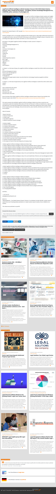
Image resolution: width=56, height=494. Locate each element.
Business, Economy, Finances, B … (12, 259)
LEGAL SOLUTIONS (33, 353)
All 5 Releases (5, 326)
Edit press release (19, 229)
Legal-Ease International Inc (7, 435)
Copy (51, 213)
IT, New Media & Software (38, 433)
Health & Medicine (38, 259)
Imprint (4, 490)
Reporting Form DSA (30, 490)
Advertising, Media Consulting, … (12, 391)
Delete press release (8, 229)
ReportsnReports (12, 14)
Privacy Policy (8, 490)
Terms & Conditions (15, 490)
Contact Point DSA (23, 490)
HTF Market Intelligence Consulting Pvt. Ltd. (38, 392)
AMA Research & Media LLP (7, 392)
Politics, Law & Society (38, 352)
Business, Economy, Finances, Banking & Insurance (20, 13)
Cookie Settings (37, 490)
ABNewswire (4, 353)
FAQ (1, 490)
